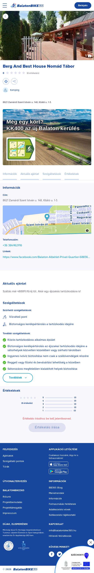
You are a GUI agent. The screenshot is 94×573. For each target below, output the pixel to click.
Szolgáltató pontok (13, 461)
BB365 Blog (56, 487)
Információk (57, 481)
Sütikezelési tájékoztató (62, 515)
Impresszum (9, 513)
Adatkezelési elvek (59, 509)
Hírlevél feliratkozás (60, 536)
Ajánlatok (8, 455)
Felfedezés (10, 449)
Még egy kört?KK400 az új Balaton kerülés (43, 125)
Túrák (6, 466)
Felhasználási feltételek (62, 504)
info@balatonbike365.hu (62, 530)
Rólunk (7, 496)
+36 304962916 (12, 245)
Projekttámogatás (12, 507)
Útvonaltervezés (15, 481)
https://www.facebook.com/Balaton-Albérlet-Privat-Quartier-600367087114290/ (47, 257)
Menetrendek (56, 493)
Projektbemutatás (12, 502)
